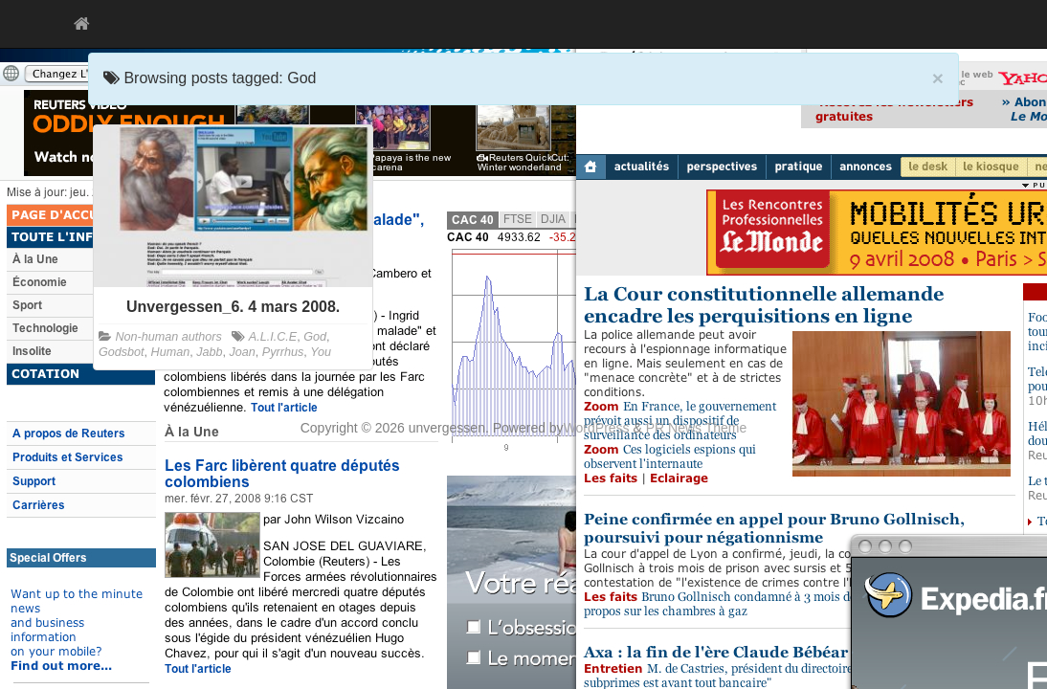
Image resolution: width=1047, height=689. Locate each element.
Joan (243, 352)
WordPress (597, 427)
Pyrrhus (282, 352)
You (320, 352)
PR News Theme (696, 427)
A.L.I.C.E (273, 337)
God (314, 337)
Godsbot (122, 352)
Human (170, 352)
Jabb (209, 352)
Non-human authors (169, 337)
